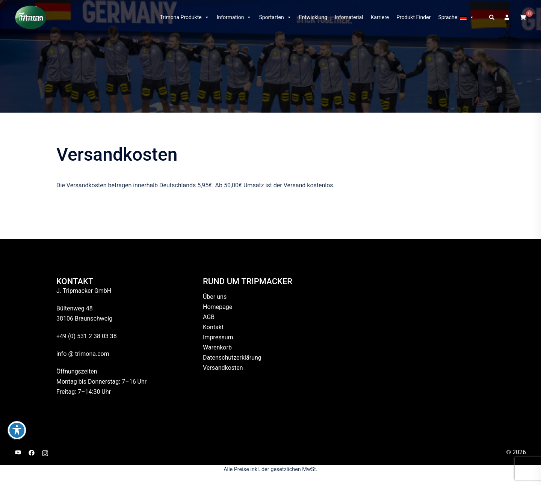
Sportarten (275, 17)
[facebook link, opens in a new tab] (32, 452)
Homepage (217, 306)
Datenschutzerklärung (232, 357)
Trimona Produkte (184, 17)
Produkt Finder (413, 17)
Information (234, 17)
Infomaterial (349, 17)
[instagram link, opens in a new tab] (45, 452)
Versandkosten (223, 367)
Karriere (380, 17)
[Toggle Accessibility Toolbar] (17, 430)
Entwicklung (313, 17)
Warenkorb (217, 347)
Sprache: (456, 17)
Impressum (218, 337)
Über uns (215, 296)
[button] (492, 17)
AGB (209, 317)
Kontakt (213, 327)
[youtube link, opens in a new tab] (18, 452)
